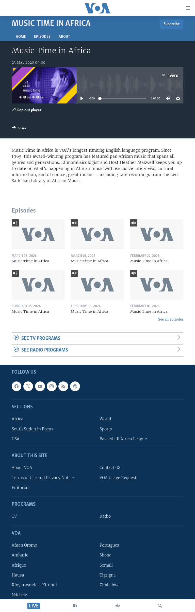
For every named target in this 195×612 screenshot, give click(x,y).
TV (14, 516)
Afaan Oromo (24, 545)
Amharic (20, 555)
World (105, 418)
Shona (105, 555)
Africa (17, 418)
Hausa (18, 575)
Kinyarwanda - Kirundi (34, 585)
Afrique (19, 565)
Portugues (109, 545)
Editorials (21, 487)
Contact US (110, 467)
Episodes (42, 37)
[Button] (19, 129)
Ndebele (19, 594)
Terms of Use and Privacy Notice (43, 477)
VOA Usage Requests (119, 477)
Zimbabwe (109, 585)
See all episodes (170, 319)
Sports (106, 429)
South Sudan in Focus (32, 429)
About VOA (22, 467)
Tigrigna (108, 575)
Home (21, 37)
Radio (105, 516)
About (64, 37)
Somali (106, 565)
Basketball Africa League (123, 438)
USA (16, 438)
